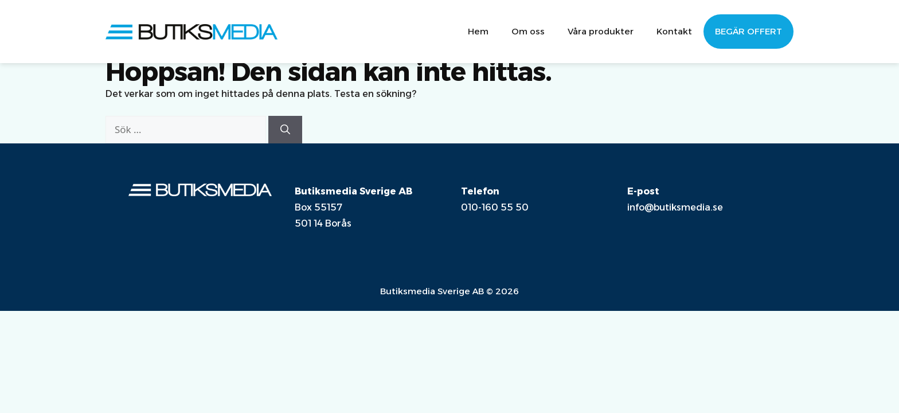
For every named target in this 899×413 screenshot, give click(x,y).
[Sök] (285, 129)
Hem (478, 31)
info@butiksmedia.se (675, 207)
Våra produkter (601, 31)
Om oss (528, 31)
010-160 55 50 (495, 207)
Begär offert (748, 31)
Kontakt (674, 31)
